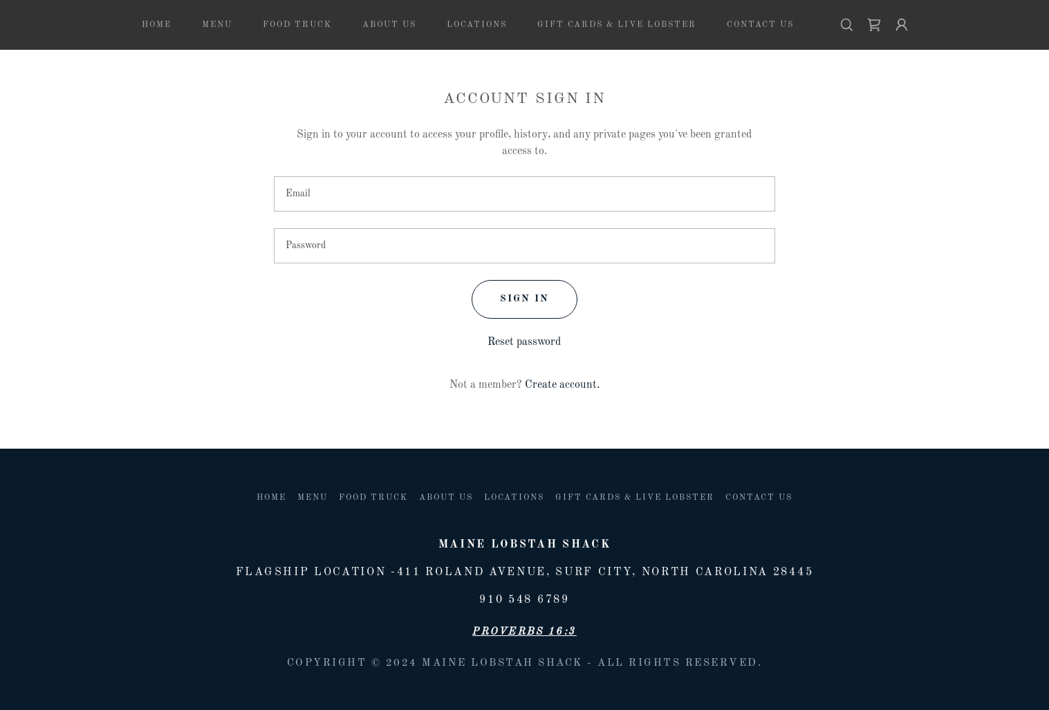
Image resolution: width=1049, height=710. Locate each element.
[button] (902, 25)
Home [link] (156, 25)
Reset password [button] (524, 342)
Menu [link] (217, 25)
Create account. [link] (562, 385)
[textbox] (524, 194)
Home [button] (271, 498)
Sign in (524, 298)
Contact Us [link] (760, 25)
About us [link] (389, 25)
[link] (874, 25)
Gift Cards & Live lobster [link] (616, 25)
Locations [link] (477, 25)
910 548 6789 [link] (524, 600)
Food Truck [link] (297, 25)
